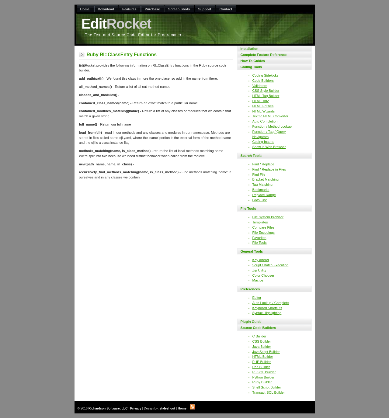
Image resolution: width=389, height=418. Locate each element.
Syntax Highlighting (267, 313)
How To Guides (253, 61)
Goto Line (259, 200)
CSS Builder (261, 341)
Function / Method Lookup (272, 126)
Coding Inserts (263, 141)
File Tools (248, 208)
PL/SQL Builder (264, 372)
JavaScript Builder (266, 352)
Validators (259, 86)
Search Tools (251, 155)
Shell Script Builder (266, 387)
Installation (250, 48)
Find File (259, 174)
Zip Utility (259, 270)
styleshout (167, 408)
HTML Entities (263, 106)
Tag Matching (262, 184)
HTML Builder (262, 356)
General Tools (252, 251)
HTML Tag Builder (266, 96)
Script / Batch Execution (270, 265)
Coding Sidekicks (265, 75)
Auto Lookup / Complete (270, 303)
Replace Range (264, 195)
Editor (256, 297)
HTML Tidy (260, 101)
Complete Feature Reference (264, 55)
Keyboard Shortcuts (267, 308)
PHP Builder (261, 362)
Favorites (259, 238)
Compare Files (263, 227)
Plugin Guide (251, 321)
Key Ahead (260, 260)
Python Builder (263, 377)
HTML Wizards (263, 111)
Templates (260, 222)
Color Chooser (263, 275)
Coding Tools (251, 67)
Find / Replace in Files (269, 169)
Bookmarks (260, 190)
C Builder (259, 336)
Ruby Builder (262, 382)
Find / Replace (263, 164)
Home (182, 408)
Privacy (135, 408)
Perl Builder (261, 367)
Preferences (250, 289)
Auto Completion (265, 121)
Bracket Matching (265, 179)
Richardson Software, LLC (108, 408)
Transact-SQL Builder (268, 392)
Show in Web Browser (269, 147)
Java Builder (261, 346)
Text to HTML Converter (270, 116)
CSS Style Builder (266, 90)
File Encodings (263, 232)
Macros (258, 280)
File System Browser (268, 217)
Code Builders (263, 80)
